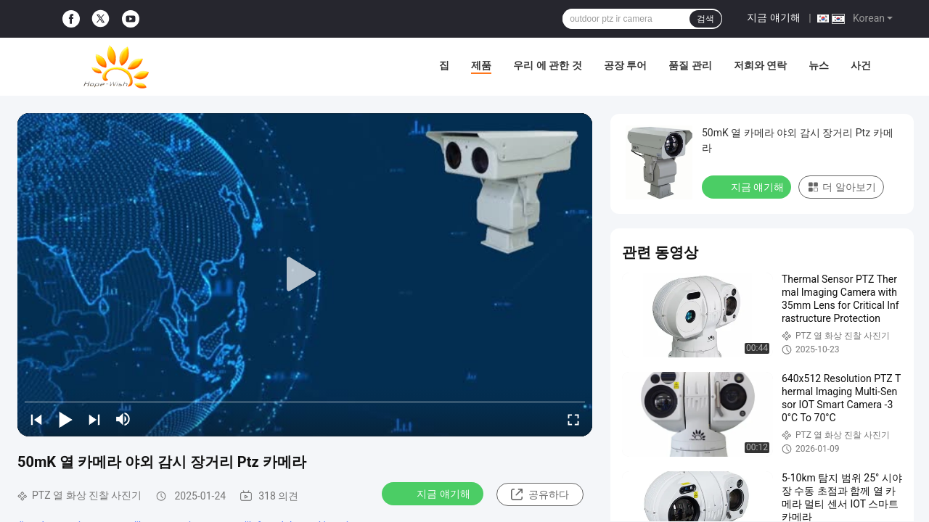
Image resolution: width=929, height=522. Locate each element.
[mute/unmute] (123, 419)
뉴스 (819, 65)
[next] (94, 419)
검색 (705, 19)
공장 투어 (625, 65)
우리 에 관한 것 (547, 65)
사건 (861, 65)
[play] (305, 275)
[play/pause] (65, 419)
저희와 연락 (760, 65)
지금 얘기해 (773, 17)
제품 (481, 65)
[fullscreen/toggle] (573, 419)
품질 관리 (689, 65)
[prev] (36, 419)
